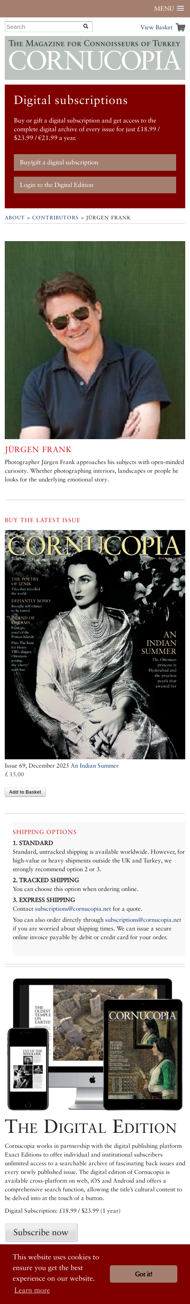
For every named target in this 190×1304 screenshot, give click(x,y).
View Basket (156, 27)
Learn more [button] (32, 1290)
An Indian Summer (95, 765)
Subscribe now (40, 1232)
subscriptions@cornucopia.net (73, 908)
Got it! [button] (143, 1274)
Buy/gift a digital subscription (59, 162)
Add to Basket (25, 792)
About (15, 218)
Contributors (55, 218)
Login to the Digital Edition (57, 185)
